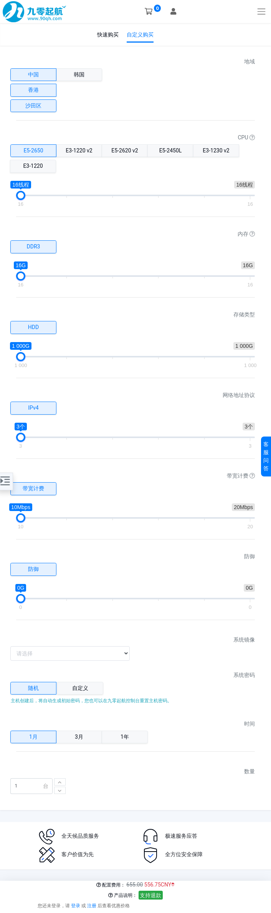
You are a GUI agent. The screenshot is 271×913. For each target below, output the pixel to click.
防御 (249, 556)
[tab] (33, 688)
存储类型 (244, 314)
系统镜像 (244, 640)
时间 (249, 724)
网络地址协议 (239, 395)
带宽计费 (241, 476)
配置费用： (110, 885)
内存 (246, 234)
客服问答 (266, 456)
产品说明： (122, 895)
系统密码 (244, 675)
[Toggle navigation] (261, 11)
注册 (91, 905)
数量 (249, 771)
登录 (75, 905)
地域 (249, 61)
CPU (246, 137)
